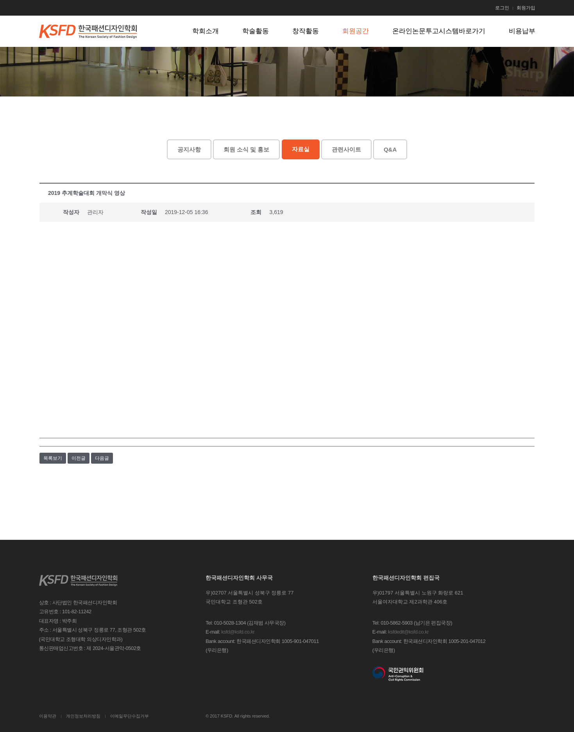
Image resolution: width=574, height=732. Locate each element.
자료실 (300, 149)
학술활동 (255, 31)
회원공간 (355, 31)
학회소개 (205, 31)
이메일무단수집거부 (129, 716)
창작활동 (305, 31)
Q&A (390, 149)
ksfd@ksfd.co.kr (237, 632)
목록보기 (52, 458)
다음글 (102, 458)
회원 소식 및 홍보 (247, 149)
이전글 (79, 458)
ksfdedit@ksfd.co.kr (408, 632)
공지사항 (189, 149)
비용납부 (522, 31)
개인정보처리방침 (83, 716)
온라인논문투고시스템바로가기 (438, 31)
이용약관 (47, 716)
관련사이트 (346, 149)
